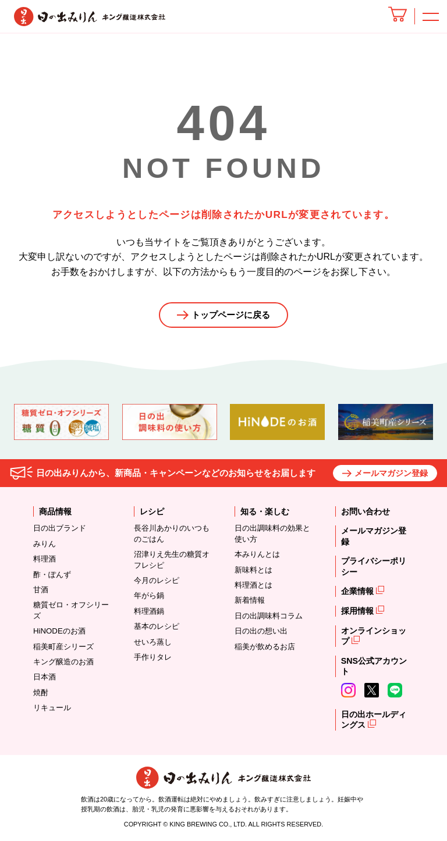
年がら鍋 (149, 596)
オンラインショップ (373, 636)
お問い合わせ (365, 512)
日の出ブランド (59, 528)
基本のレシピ (156, 626)
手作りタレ (153, 657)
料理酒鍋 (149, 611)
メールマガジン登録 (391, 473)
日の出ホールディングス (373, 720)
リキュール (52, 708)
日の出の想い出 (261, 631)
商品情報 (55, 512)
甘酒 (40, 590)
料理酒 (44, 559)
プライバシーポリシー (373, 567)
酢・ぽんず (52, 574)
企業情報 (358, 591)
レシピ (152, 512)
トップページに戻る (230, 315)
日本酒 (44, 677)
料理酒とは (253, 585)
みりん (44, 544)
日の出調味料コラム (269, 616)
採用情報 (358, 611)
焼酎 (40, 692)
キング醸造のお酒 (63, 662)
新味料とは (253, 570)
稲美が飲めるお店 (265, 646)
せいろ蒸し (153, 642)
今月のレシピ (156, 581)
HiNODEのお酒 (59, 631)
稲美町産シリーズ (63, 646)
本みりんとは (257, 554)
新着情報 (250, 600)
